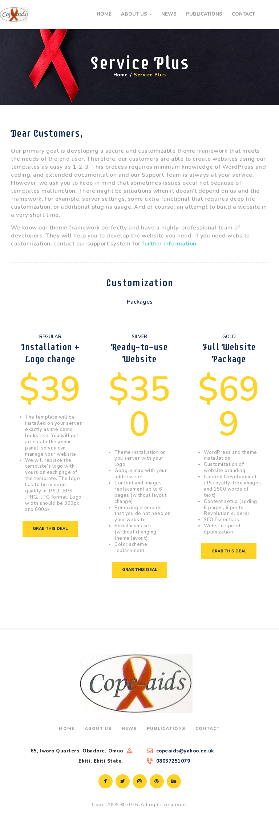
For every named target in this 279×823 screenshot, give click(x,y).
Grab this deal (50, 528)
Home (120, 75)
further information (169, 244)
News (129, 728)
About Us (98, 728)
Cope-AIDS (105, 805)
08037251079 (173, 761)
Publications (166, 728)
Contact (207, 728)
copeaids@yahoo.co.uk (185, 751)
